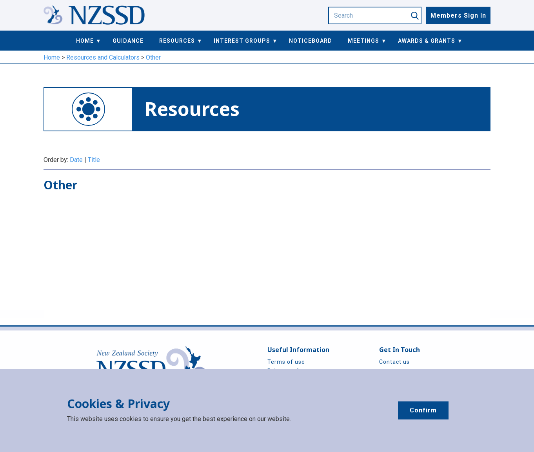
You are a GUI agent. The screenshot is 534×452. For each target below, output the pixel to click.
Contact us (394, 362)
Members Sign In (458, 15)
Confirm (423, 410)
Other (153, 57)
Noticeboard (310, 41)
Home (85, 41)
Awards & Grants (426, 41)
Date (76, 159)
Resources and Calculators (103, 57)
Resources (177, 41)
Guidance (128, 41)
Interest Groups (242, 41)
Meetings (363, 41)
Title (94, 159)
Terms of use (286, 362)
